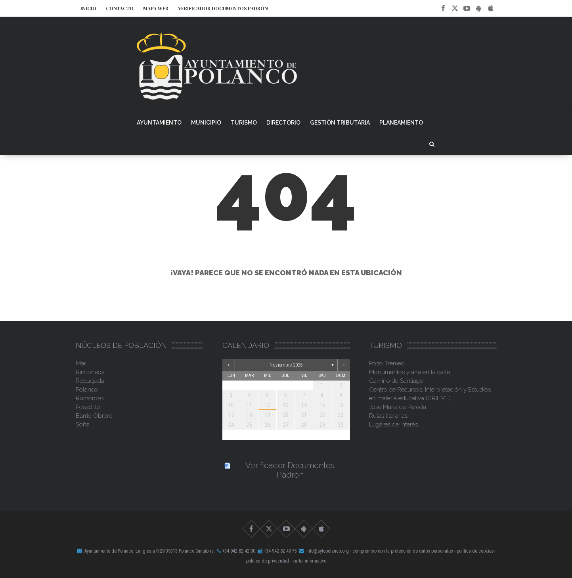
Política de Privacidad (267, 561)
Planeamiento (401, 122)
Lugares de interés (393, 424)
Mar (81, 363)
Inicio (88, 8)
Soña (83, 424)
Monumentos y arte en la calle (409, 372)
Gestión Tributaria (340, 122)
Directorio (283, 122)
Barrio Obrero (94, 415)
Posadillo (88, 407)
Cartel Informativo (309, 561)
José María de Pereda (397, 407)
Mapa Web (155, 8)
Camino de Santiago (396, 380)
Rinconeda (90, 372)
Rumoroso (90, 398)
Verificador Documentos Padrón (223, 8)
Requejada (90, 380)
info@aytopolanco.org (327, 551)
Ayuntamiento (159, 122)
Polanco (87, 389)
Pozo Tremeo (387, 363)
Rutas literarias (388, 415)
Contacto (120, 8)
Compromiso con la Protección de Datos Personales (402, 551)
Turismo (244, 122)
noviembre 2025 (286, 365)
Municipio (206, 122)
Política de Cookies (475, 551)
